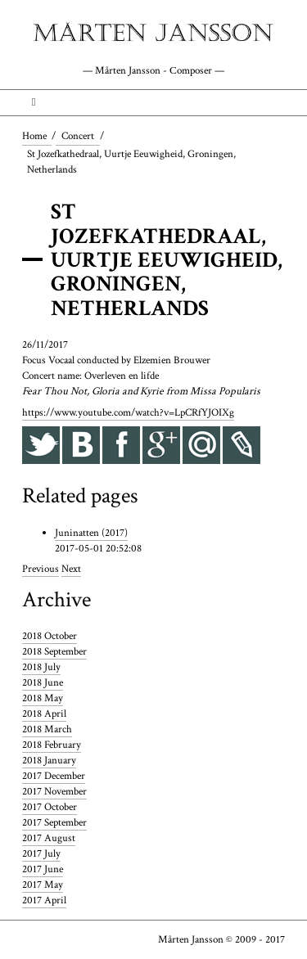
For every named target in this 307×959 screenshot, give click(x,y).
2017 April (44, 900)
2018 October (49, 635)
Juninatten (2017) (91, 532)
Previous (40, 568)
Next (71, 568)
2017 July (41, 853)
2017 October (49, 806)
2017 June (42, 869)
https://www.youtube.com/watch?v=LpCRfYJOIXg (128, 412)
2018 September (54, 651)
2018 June (42, 682)
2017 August (48, 838)
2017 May (42, 884)
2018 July (41, 667)
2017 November (54, 791)
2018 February (51, 744)
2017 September (54, 822)
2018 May (42, 698)
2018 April (44, 713)
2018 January (49, 760)
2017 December (53, 775)
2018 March (47, 729)
